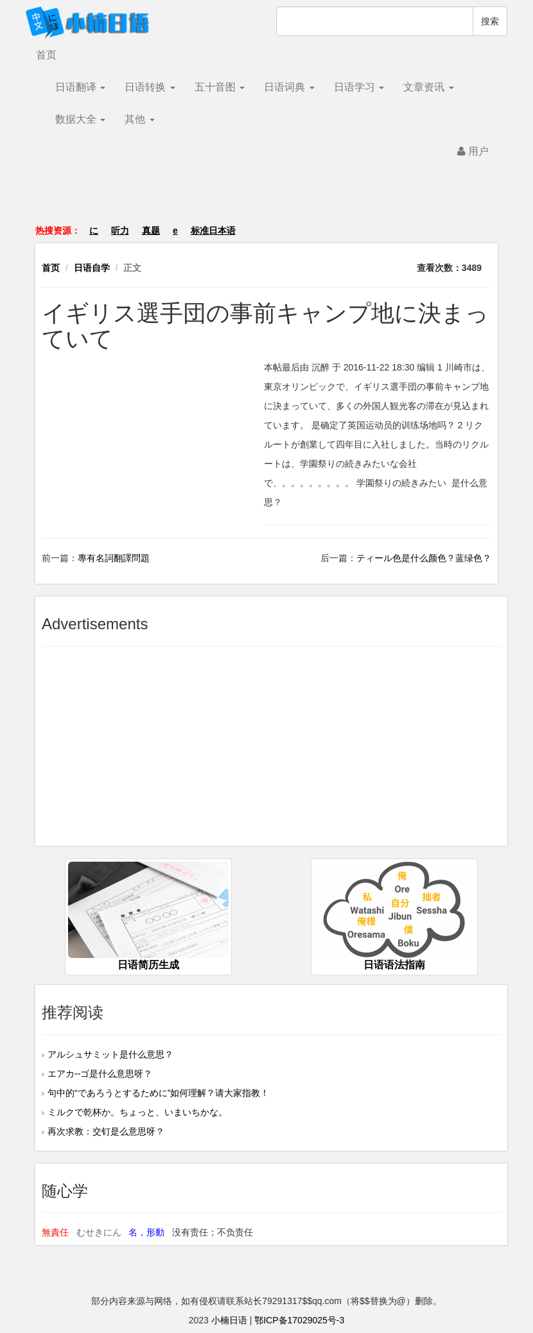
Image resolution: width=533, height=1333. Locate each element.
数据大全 (80, 119)
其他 (139, 119)
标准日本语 (213, 230)
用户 (473, 151)
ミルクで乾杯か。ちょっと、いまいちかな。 (137, 1112)
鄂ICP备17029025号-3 (299, 1320)
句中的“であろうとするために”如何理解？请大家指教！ (158, 1093)
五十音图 (220, 87)
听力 (120, 230)
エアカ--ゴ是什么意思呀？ (100, 1073)
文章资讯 (428, 87)
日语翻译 (80, 87)
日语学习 (359, 87)
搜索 (490, 21)
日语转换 (150, 87)
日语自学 (92, 268)
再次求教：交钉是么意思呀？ (106, 1131)
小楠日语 (229, 1320)
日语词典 (289, 87)
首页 (46, 54)
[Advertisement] (266, 205)
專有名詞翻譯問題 (114, 558)
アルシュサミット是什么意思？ (110, 1054)
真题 (151, 230)
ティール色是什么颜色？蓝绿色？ (423, 558)
